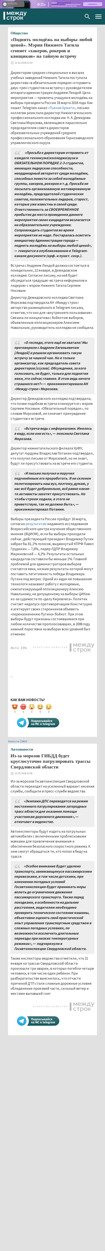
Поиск (87, 16)
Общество (19, 33)
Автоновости (22, 749)
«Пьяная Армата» (61, 107)
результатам (36, 523)
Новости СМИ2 (17, 741)
